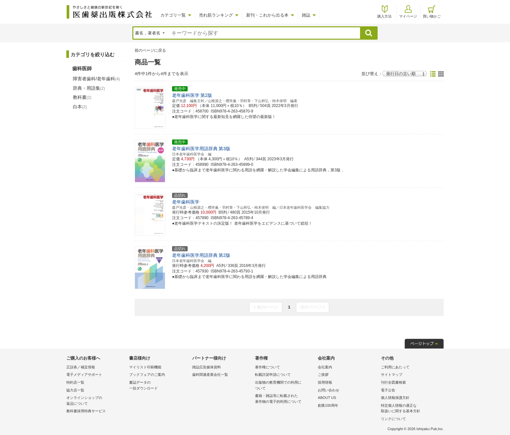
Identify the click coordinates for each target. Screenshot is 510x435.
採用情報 (325, 382)
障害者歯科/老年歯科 (96, 78)
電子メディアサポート (84, 374)
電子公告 (388, 390)
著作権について (267, 367)
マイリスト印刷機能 (145, 367)
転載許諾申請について (273, 374)
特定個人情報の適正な (410, 408)
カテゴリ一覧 (173, 15)
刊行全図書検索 (393, 382)
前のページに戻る (150, 50)
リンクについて (393, 419)
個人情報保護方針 (395, 398)
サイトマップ (391, 374)
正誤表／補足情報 (80, 367)
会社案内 (325, 367)
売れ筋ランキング (216, 15)
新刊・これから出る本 (267, 15)
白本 (80, 106)
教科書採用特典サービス (86, 411)
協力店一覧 (75, 390)
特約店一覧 (75, 382)
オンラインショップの (96, 401)
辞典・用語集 (89, 88)
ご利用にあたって (395, 367)
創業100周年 (328, 405)
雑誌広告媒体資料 (206, 367)
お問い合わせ (328, 390)
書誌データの (159, 385)
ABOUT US (327, 398)
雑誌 (306, 15)
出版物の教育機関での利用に (285, 385)
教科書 (82, 97)
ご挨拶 (323, 374)
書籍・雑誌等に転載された (285, 399)
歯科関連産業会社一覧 (210, 374)
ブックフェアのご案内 (147, 374)
